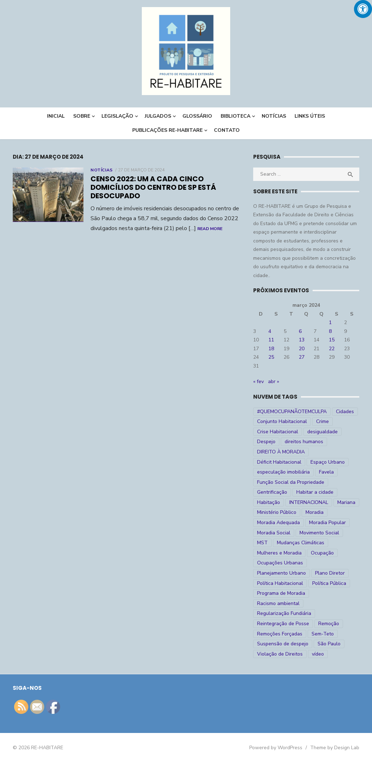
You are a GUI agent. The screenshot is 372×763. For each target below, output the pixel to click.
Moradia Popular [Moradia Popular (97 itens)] (327, 522)
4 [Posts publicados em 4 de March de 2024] (269, 331)
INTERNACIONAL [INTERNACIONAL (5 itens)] (308, 502)
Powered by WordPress (275, 747)
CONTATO (227, 130)
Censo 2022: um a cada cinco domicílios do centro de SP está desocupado (153, 187)
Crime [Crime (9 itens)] (322, 421)
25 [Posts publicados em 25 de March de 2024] (271, 357)
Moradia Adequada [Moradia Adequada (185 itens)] (278, 522)
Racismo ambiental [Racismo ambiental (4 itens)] (278, 603)
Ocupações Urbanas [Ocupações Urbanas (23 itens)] (280, 562)
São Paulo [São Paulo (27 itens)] (329, 643)
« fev (258, 381)
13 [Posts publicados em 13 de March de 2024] (301, 339)
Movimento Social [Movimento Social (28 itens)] (319, 532)
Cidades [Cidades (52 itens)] (345, 411)
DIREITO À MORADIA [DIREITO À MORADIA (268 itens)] (281, 451)
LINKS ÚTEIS (310, 116)
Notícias (102, 170)
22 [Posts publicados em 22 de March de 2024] (332, 348)
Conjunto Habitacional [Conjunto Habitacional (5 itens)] (282, 421)
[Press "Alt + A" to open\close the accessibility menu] (363, 9)
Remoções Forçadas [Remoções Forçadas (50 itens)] (279, 633)
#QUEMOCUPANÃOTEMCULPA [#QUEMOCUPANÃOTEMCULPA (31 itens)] (292, 411)
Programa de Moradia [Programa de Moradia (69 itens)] (281, 593)
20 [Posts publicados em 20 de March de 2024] (301, 348)
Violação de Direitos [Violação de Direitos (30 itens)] (280, 654)
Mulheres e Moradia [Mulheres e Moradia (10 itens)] (279, 553)
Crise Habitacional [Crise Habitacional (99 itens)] (277, 431)
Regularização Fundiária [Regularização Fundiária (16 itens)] (284, 613)
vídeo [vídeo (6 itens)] (318, 654)
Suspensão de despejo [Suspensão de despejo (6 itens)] (282, 643)
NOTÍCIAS (274, 116)
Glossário (197, 116)
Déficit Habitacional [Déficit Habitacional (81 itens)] (279, 462)
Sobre (81, 116)
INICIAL (56, 116)
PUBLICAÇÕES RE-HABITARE (167, 130)
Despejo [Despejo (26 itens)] (266, 441)
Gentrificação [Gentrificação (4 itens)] (272, 492)
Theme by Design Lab (334, 747)
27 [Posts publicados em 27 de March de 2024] (301, 357)
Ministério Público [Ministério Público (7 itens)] (276, 512)
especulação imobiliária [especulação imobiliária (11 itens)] (283, 472)
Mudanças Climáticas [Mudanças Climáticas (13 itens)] (300, 542)
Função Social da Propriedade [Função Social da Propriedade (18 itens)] (290, 482)
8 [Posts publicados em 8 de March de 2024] (330, 331)
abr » (273, 381)
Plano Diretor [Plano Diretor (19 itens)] (330, 573)
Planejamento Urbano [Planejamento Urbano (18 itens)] (281, 573)
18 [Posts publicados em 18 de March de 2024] (271, 348)
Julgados (158, 116)
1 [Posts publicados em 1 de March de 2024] (330, 322)
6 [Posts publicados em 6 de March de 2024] (300, 331)
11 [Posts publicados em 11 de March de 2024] (271, 339)
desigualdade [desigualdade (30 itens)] (322, 431)
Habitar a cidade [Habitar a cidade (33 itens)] (314, 492)
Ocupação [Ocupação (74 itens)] (322, 553)
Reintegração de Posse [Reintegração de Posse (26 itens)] (283, 623)
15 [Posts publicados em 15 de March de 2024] (332, 339)
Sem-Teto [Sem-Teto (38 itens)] (323, 633)
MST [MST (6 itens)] (262, 542)
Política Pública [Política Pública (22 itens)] (329, 583)
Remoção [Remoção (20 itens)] (328, 623)
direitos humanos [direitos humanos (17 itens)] (304, 441)
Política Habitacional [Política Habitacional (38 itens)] (280, 583)
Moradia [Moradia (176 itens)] (315, 512)
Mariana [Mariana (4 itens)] (346, 502)
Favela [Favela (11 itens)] (326, 472)
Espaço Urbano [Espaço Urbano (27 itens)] (327, 462)
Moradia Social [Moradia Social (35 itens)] (273, 532)
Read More (209, 228)
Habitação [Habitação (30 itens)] (268, 502)
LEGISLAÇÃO (117, 116)
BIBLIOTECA (235, 116)
